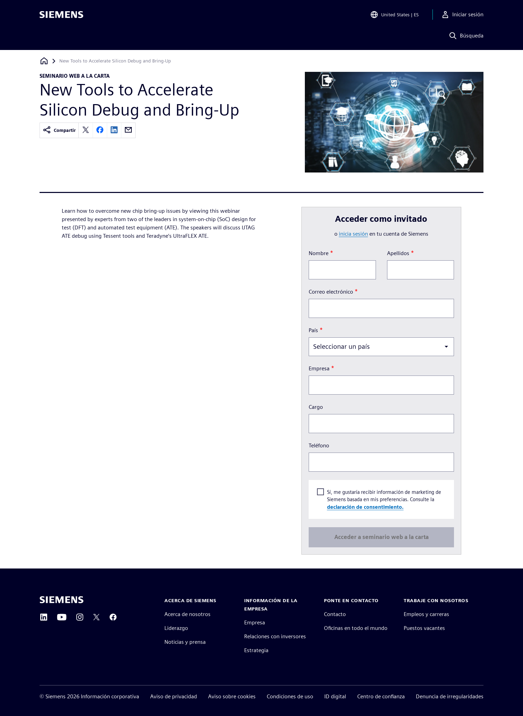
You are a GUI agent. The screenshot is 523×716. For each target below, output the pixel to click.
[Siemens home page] (62, 599)
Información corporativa (110, 696)
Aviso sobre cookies (232, 696)
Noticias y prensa (185, 642)
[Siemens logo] (61, 15)
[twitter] (86, 130)
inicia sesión (353, 233)
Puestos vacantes (424, 628)
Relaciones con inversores (275, 636)
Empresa (254, 622)
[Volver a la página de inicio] (44, 61)
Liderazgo (176, 628)
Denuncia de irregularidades (449, 696)
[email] (128, 130)
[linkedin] (114, 130)
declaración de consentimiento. (365, 506)
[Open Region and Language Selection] (394, 15)
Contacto (335, 614)
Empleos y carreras (426, 614)
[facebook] (100, 130)
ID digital (335, 696)
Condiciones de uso (290, 696)
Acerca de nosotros (187, 614)
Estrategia (256, 650)
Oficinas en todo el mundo (355, 628)
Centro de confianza (381, 696)
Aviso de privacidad (173, 696)
